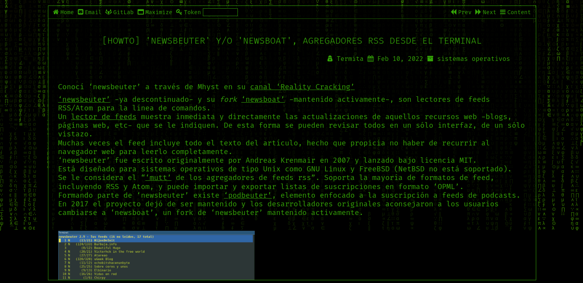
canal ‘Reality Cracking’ (302, 87)
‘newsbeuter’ (84, 99)
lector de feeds (104, 116)
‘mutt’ (158, 177)
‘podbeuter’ (248, 195)
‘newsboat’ (263, 99)
